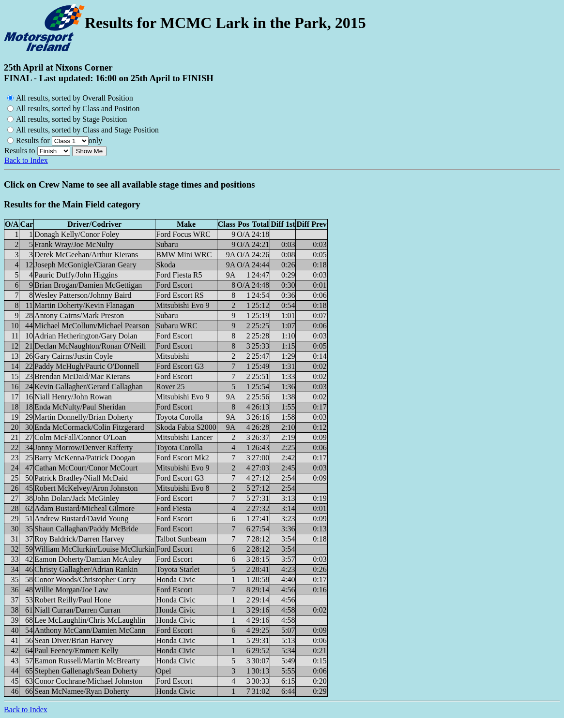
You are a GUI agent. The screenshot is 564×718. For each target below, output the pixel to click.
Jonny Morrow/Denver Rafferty (83, 447)
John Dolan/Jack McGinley (76, 498)
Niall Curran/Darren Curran (77, 610)
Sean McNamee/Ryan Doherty (81, 691)
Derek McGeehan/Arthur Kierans (86, 254)
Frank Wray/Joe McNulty (73, 244)
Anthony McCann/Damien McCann (89, 630)
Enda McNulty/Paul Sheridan (79, 407)
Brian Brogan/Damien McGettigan (88, 285)
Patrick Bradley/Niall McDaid (81, 478)
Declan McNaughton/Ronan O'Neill (90, 346)
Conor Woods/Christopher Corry (85, 579)
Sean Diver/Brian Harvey (73, 640)
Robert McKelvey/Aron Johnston (85, 488)
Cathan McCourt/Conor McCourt (85, 468)
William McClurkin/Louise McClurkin (94, 549)
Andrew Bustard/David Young (81, 518)
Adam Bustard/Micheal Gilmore (84, 508)
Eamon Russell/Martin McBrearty (87, 661)
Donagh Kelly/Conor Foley (76, 234)
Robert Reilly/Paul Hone (72, 600)
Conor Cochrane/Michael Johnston (88, 681)
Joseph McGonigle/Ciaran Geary (85, 265)
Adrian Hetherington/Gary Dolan (85, 336)
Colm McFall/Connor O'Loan (80, 437)
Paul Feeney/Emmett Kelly (76, 650)
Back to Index (26, 160)
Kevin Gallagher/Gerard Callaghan (88, 386)
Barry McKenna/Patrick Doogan (84, 458)
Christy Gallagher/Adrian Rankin (85, 569)
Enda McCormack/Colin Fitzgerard (89, 427)
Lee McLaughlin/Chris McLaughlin (89, 620)
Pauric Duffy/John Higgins (76, 275)
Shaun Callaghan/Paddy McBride (86, 529)
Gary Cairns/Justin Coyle (73, 356)
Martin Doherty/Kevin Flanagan (84, 305)
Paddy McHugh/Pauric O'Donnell (86, 366)
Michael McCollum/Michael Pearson (91, 326)
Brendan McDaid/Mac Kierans (82, 376)
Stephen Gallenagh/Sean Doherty (85, 671)
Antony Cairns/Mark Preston (79, 315)
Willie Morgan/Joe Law (71, 590)
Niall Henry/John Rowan (73, 397)
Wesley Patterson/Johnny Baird (82, 295)
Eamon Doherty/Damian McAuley (87, 559)
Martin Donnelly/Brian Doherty (83, 417)
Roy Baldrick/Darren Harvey (79, 539)
